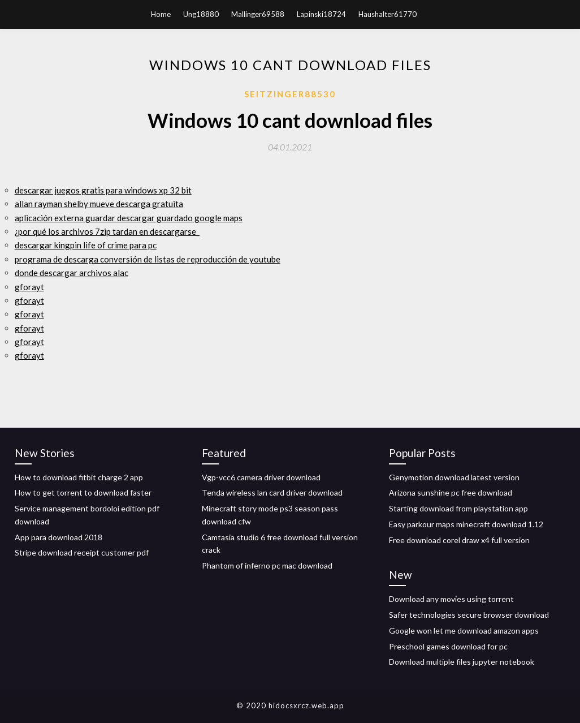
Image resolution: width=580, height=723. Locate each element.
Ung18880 (201, 14)
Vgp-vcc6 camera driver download (261, 477)
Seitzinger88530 (290, 94)
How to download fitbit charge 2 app (79, 477)
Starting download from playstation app (458, 508)
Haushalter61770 (387, 14)
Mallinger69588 (257, 14)
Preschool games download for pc (448, 646)
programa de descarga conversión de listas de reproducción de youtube (147, 259)
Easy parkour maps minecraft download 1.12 (466, 524)
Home (161, 14)
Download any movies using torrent (451, 599)
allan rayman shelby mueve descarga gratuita (99, 204)
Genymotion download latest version (454, 477)
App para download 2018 (58, 537)
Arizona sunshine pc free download (450, 492)
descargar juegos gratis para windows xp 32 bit (103, 190)
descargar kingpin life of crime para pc (86, 245)
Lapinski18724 (321, 14)
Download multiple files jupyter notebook (461, 661)
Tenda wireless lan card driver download (272, 492)
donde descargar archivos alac (71, 273)
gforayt (29, 287)
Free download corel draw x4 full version (459, 540)
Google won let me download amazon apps (464, 630)
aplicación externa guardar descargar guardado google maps (129, 218)
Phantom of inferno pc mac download (267, 565)
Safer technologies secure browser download (469, 614)
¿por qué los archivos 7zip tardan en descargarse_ (107, 231)
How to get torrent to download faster (83, 492)
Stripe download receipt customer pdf (82, 552)
